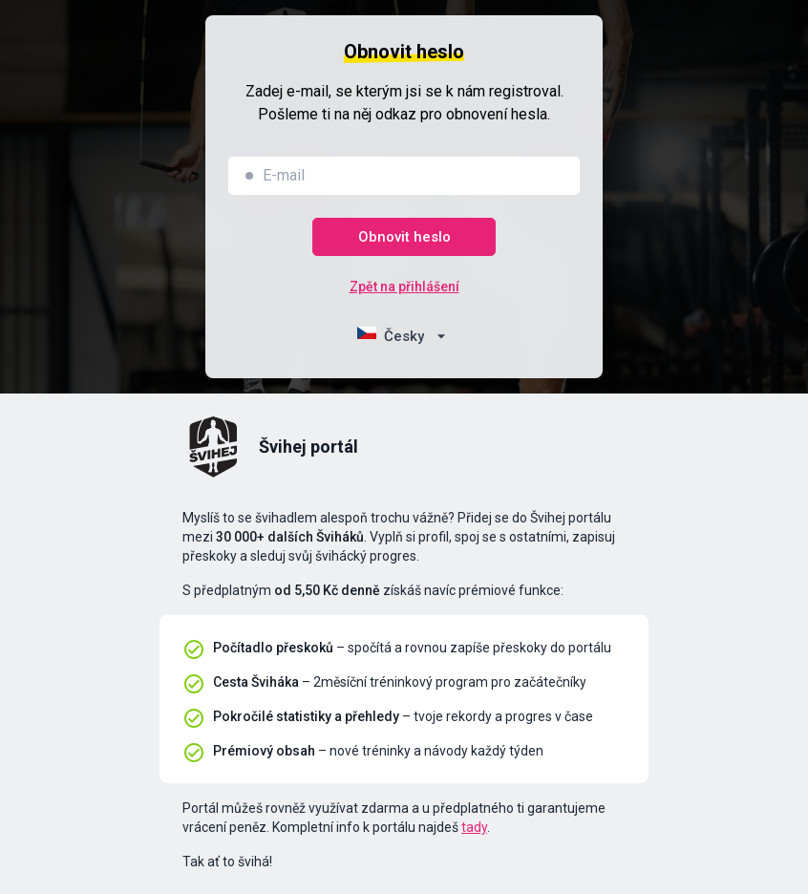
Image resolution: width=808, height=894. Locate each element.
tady (474, 827)
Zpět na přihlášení (404, 286)
